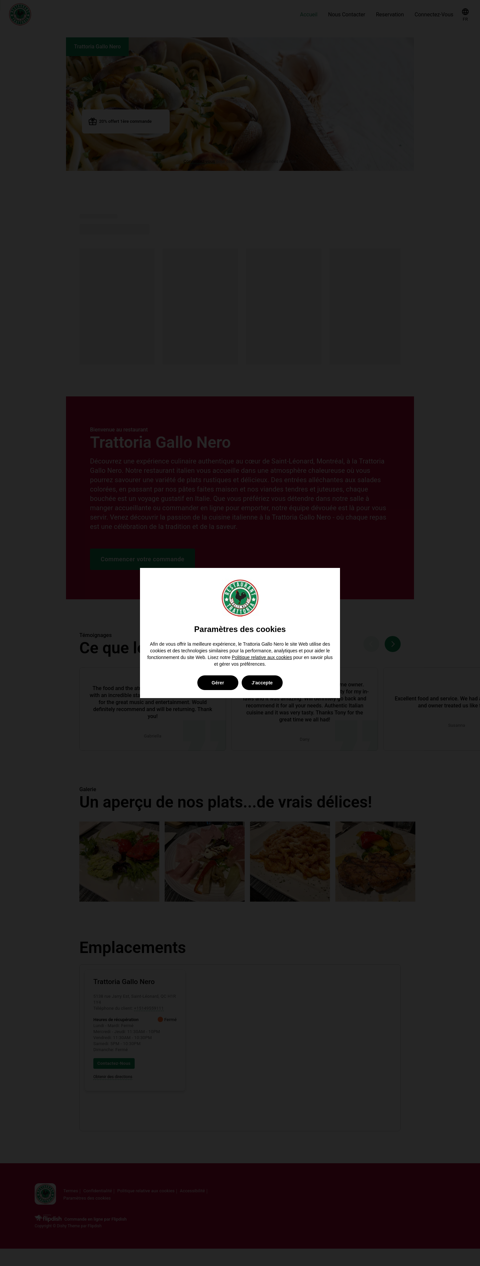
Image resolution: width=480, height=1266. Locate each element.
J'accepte (262, 682)
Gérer (218, 682)
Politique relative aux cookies (262, 657)
